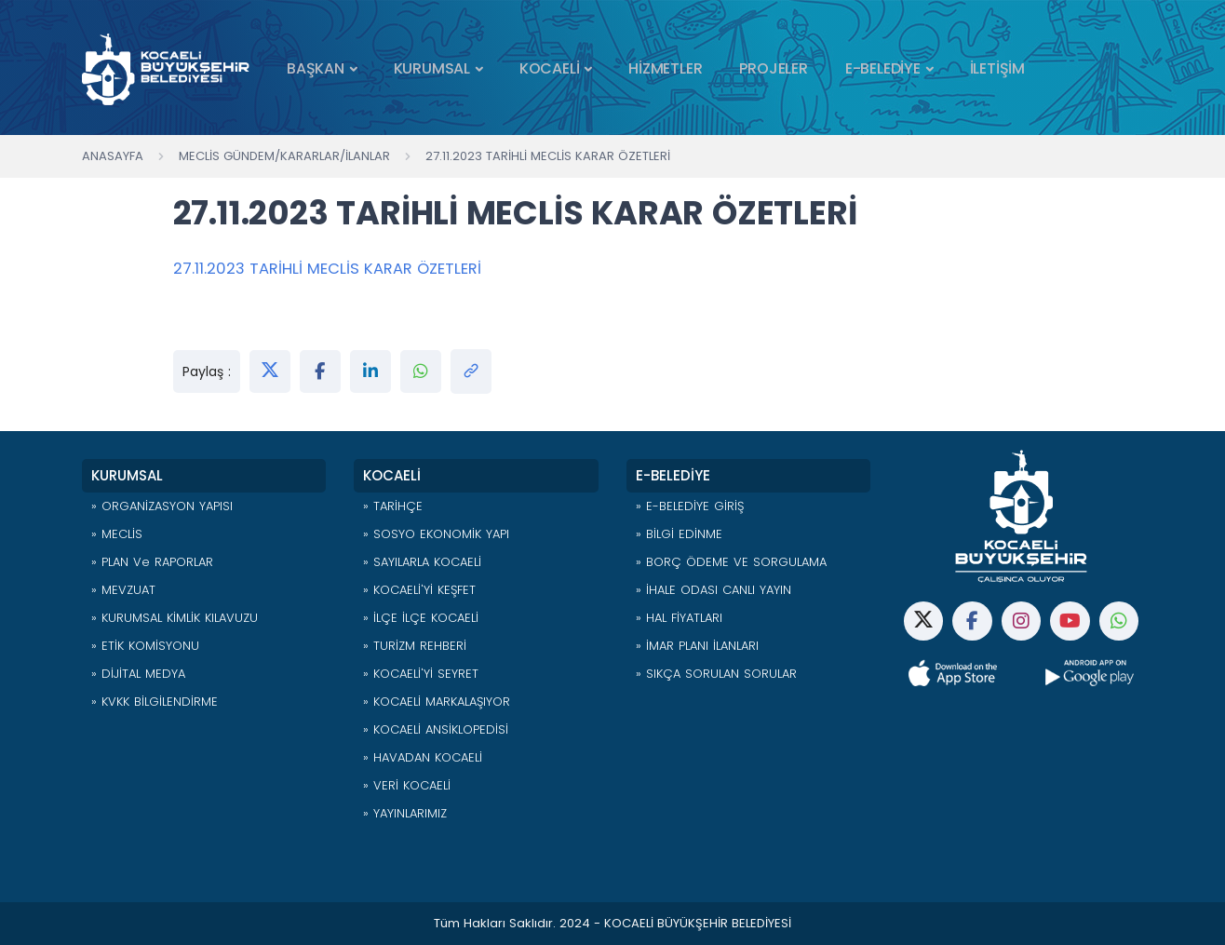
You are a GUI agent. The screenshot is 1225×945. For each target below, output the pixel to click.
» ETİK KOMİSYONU (145, 646)
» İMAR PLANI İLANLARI (697, 646)
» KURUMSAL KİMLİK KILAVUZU (174, 618)
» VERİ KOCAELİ (407, 785)
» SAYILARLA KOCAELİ (422, 562)
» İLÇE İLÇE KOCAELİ (420, 618)
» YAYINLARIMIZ (405, 813)
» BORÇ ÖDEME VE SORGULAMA (731, 562)
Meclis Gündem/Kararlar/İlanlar (284, 156)
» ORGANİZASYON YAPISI (162, 506)
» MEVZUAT (123, 590)
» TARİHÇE (393, 506)
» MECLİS (116, 534)
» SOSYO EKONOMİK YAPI (436, 534)
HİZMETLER (665, 68)
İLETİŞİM (997, 68)
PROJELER (773, 68)
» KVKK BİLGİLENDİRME (154, 701)
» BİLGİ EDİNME (679, 534)
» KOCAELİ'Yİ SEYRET (420, 673)
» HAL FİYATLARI (679, 618)
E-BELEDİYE (883, 68)
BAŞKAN (315, 68)
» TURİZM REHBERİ (414, 646)
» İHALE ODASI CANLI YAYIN (713, 590)
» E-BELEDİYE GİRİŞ (690, 506)
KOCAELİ (549, 68)
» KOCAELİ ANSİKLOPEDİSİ (435, 729)
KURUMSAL (432, 68)
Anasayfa (112, 156)
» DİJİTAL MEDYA (138, 673)
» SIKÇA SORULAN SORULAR (716, 673)
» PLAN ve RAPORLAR (152, 562)
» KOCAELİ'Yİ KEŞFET (419, 590)
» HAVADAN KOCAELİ (422, 757)
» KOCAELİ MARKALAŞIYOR (436, 701)
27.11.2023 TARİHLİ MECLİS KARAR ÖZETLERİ (547, 156)
